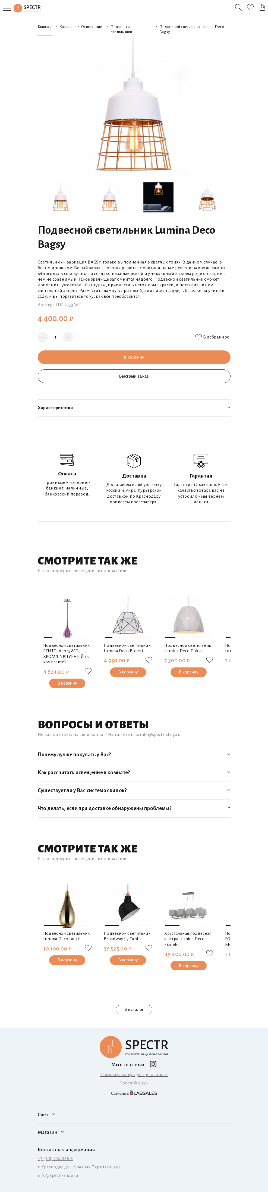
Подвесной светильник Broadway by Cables (127, 936)
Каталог (66, 27)
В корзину (134, 357)
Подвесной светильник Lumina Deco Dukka (187, 648)
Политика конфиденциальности (134, 1074)
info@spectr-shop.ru (58, 1175)
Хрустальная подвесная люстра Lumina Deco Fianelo (187, 939)
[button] (48, 637)
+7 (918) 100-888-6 (55, 1158)
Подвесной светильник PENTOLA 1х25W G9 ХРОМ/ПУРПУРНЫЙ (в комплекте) (66, 653)
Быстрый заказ (134, 376)
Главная (44, 27)
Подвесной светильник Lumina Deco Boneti (127, 648)
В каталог (134, 1009)
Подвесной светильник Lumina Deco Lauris (66, 936)
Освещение (91, 27)
